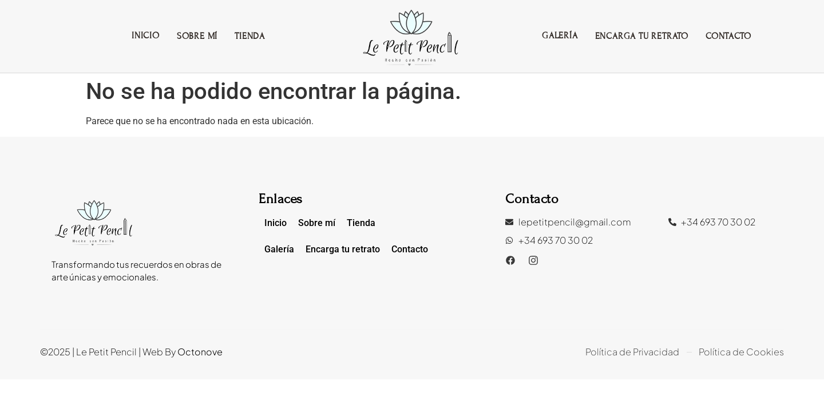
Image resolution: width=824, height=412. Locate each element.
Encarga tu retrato (641, 36)
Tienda (250, 36)
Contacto (728, 36)
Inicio (146, 35)
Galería (560, 35)
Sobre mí (197, 36)
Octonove (200, 352)
